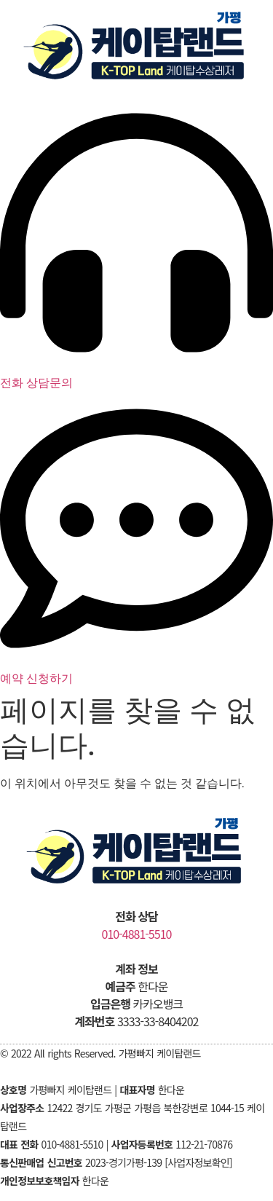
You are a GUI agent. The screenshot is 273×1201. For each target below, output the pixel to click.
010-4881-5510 (137, 933)
